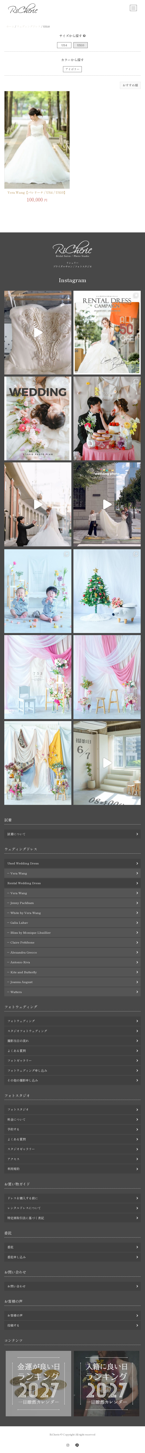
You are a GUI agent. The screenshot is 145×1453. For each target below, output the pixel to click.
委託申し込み (16, 1257)
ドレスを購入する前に (22, 1198)
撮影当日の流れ (18, 1041)
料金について (16, 1119)
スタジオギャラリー (21, 1149)
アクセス (13, 1159)
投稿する (13, 1325)
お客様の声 (15, 1315)
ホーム (10, 26)
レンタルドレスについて (24, 1208)
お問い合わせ (16, 1286)
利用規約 (13, 1169)
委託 (10, 1247)
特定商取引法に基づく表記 (25, 1218)
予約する (13, 1129)
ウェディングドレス (29, 26)
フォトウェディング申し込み (27, 1070)
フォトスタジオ (18, 1109)
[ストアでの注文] (130, 85)
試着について (16, 834)
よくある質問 (16, 1051)
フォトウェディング (21, 1021)
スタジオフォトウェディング (27, 1031)
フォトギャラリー (19, 1060)
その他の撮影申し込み (22, 1080)
